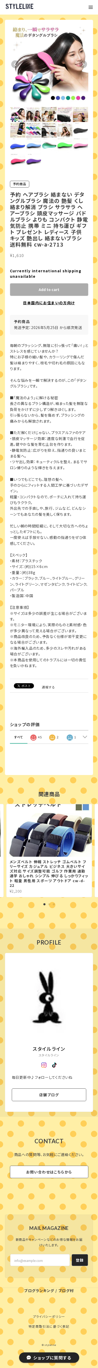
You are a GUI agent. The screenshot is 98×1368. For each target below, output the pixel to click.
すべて (18, 737)
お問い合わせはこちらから (49, 1172)
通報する (48, 687)
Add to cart (49, 289)
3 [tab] (53, 904)
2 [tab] (49, 904)
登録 (80, 1260)
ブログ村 (66, 1290)
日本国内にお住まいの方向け (49, 302)
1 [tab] (44, 904)
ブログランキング (39, 1290)
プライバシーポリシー (49, 1316)
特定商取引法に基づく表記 (49, 1326)
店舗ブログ (49, 1094)
